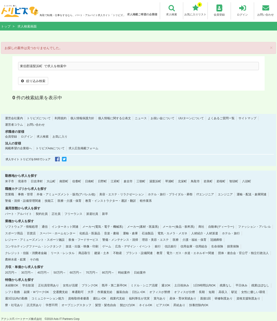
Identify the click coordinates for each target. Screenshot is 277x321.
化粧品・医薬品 (89, 233)
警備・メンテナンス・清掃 (120, 239)
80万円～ (108, 272)
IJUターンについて (191, 118)
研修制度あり (224, 298)
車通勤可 (78, 291)
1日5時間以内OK (204, 285)
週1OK (165, 285)
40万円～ (43, 272)
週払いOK (99, 298)
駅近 (234, 291)
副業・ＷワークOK (36, 291)
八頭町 (246, 181)
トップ (6, 26)
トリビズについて (39, 118)
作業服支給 (104, 291)
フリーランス (73, 213)
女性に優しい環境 (253, 291)
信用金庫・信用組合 (193, 246)
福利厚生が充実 (139, 298)
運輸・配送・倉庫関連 (251, 194)
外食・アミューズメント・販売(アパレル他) (66, 194)
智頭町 (233, 181)
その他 (34, 259)
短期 (212, 291)
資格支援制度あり (248, 298)
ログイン (27, 136)
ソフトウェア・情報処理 (21, 226)
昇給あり (179, 305)
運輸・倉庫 (130, 233)
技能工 (49, 200)
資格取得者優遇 (78, 298)
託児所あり (34, 305)
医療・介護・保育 (69, 200)
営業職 (9, 194)
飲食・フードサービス (83, 239)
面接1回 (205, 298)
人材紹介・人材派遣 (204, 233)
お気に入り (60, 136)
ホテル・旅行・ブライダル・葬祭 (170, 194)
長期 (202, 291)
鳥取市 (195, 181)
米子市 (9, 181)
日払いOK (138, 291)
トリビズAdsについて (50, 148)
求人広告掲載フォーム (83, 148)
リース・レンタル (63, 253)
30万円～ (27, 272)
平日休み (241, 285)
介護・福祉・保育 (194, 239)
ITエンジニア (205, 194)
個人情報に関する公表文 (114, 118)
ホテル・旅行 (231, 233)
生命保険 (217, 246)
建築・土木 (101, 253)
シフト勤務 (12, 291)
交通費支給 (60, 291)
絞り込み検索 (33, 81)
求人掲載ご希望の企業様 (142, 14)
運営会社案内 (14, 118)
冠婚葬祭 (216, 239)
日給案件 (140, 272)
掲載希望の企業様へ (18, 148)
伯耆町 (76, 181)
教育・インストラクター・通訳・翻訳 (110, 200)
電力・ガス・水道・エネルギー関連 (190, 253)
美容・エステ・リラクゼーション (121, 194)
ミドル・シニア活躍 (144, 285)
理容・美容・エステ (155, 239)
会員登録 (11, 136)
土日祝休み (181, 285)
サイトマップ (247, 118)
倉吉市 (128, 181)
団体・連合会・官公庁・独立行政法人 (243, 253)
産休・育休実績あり (182, 298)
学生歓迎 (28, 285)
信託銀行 (171, 246)
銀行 (158, 246)
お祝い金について (163, 118)
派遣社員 (92, 213)
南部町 (63, 181)
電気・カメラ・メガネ (172, 233)
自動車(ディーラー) (221, 226)
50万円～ (59, 272)
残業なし (226, 285)
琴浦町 (169, 181)
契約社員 (42, 213)
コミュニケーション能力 (47, 298)
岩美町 (208, 181)
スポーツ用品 (14, 233)
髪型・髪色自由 (105, 305)
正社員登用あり (48, 285)
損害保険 (233, 246)
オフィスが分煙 (184, 291)
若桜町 (220, 181)
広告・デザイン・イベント (133, 246)
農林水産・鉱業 (15, 259)
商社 (201, 226)
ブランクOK (90, 285)
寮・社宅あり (14, 305)
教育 (160, 253)
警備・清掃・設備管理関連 (23, 200)
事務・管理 (25, 194)
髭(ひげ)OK (127, 305)
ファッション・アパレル (254, 226)
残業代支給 (117, 298)
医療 (176, 239)
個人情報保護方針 (82, 118)
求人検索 (43, 136)
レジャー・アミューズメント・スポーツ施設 (35, 239)
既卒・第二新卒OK (114, 285)
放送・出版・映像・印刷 (82, 246)
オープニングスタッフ (76, 305)
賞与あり (160, 298)
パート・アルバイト (18, 213)
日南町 (89, 181)
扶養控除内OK (198, 305)
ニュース (141, 118)
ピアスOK (162, 305)
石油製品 (148, 233)
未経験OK (11, 285)
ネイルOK (145, 305)
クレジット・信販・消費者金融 (26, 253)
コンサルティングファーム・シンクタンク (33, 246)
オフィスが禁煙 (159, 291)
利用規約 (60, 118)
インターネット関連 (65, 226)
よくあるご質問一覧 (221, 118)
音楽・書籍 (111, 233)
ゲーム (106, 246)
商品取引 (84, 253)
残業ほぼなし (260, 285)
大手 (91, 291)
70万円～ (92, 272)
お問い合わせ (36, 124)
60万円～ (76, 272)
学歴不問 (52, 305)
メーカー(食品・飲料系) (178, 226)
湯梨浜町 (155, 181)
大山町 (51, 181)
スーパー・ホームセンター (57, 233)
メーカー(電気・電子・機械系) (102, 226)
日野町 (102, 181)
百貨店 (31, 233)
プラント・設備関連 (139, 253)
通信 (45, 226)
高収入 (223, 291)
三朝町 (140, 181)
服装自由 (122, 291)
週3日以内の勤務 (16, 298)
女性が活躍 (70, 285)
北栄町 (182, 181)
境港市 (22, 181)
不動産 (117, 253)
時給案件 (124, 272)
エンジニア (225, 194)
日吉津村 (37, 181)
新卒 (105, 213)
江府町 (115, 181)
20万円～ (11, 272)
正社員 (56, 213)
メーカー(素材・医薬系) (143, 226)
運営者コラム (14, 124)
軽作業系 (146, 200)
